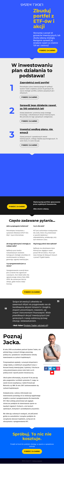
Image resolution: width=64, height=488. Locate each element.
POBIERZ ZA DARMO (47, 51)
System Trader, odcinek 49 (35, 325)
